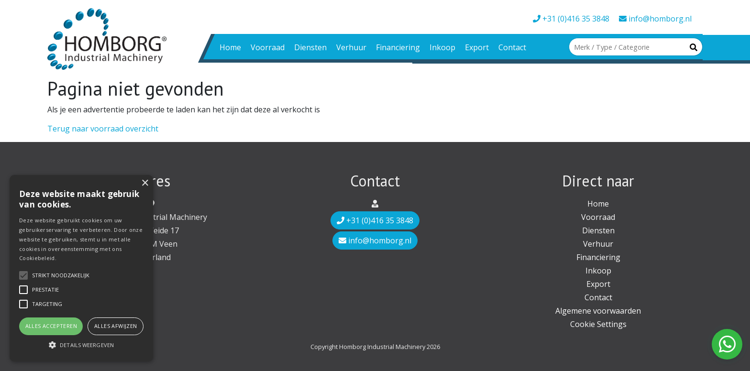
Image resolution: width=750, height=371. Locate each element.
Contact (512, 47)
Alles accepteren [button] (51, 325)
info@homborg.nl (655, 18)
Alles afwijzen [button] (115, 325)
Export (477, 47)
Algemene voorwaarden (598, 311)
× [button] (144, 183)
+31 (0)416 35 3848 (571, 18)
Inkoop (442, 47)
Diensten (310, 47)
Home (230, 47)
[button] (81, 344)
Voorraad (268, 47)
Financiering (398, 47)
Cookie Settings (598, 324)
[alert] (81, 268)
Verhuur (351, 47)
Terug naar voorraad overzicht (102, 128)
